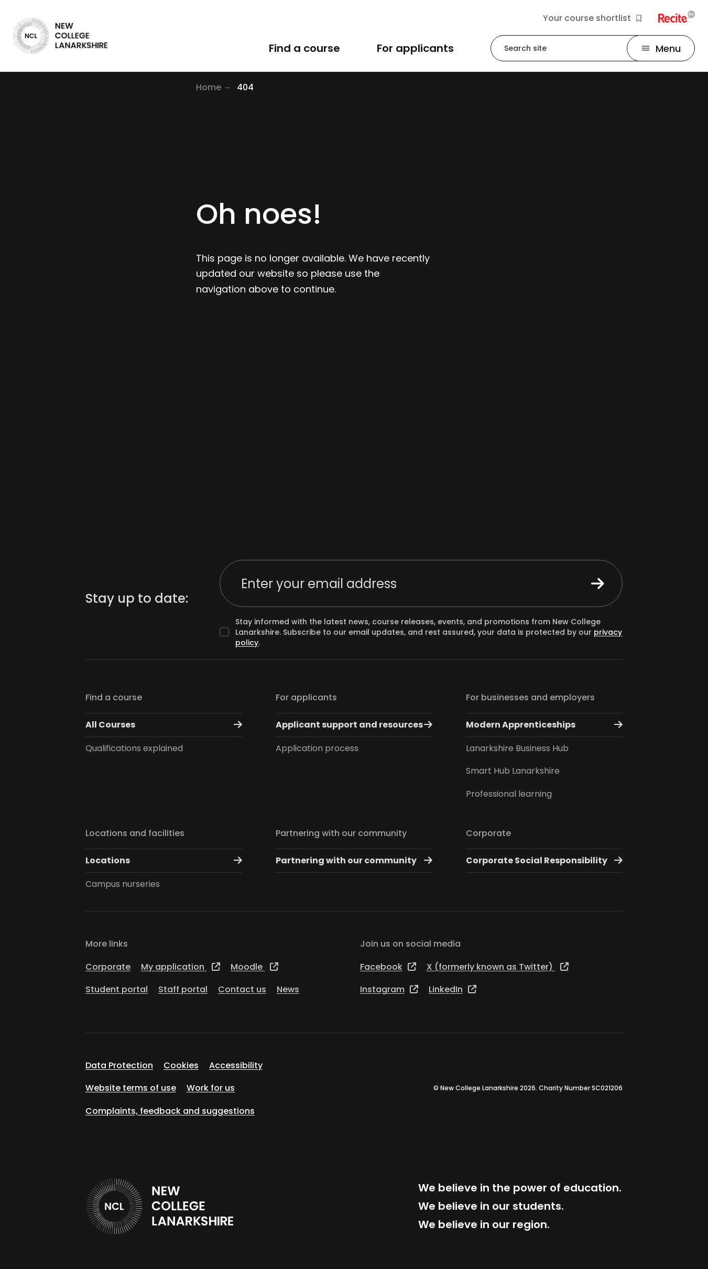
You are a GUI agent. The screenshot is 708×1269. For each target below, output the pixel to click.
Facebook (388, 967)
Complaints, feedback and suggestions (170, 1111)
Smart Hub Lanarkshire (513, 771)
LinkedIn (452, 989)
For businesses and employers (530, 697)
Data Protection (119, 1065)
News (288, 989)
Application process (317, 748)
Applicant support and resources (354, 724)
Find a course (113, 697)
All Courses (163, 724)
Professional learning (509, 794)
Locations (163, 860)
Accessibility (236, 1065)
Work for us (211, 1088)
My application (180, 967)
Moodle (254, 967)
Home (208, 87)
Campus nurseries (122, 884)
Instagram (389, 989)
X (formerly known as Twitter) (498, 967)
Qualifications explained (134, 748)
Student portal (116, 989)
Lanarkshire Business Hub (517, 748)
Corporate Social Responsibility (544, 860)
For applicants (306, 697)
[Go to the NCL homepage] (60, 36)
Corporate (488, 833)
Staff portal (183, 989)
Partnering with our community (341, 833)
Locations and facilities (134, 833)
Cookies (181, 1065)
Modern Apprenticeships (544, 724)
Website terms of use (130, 1088)
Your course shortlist (592, 18)
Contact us (242, 989)
